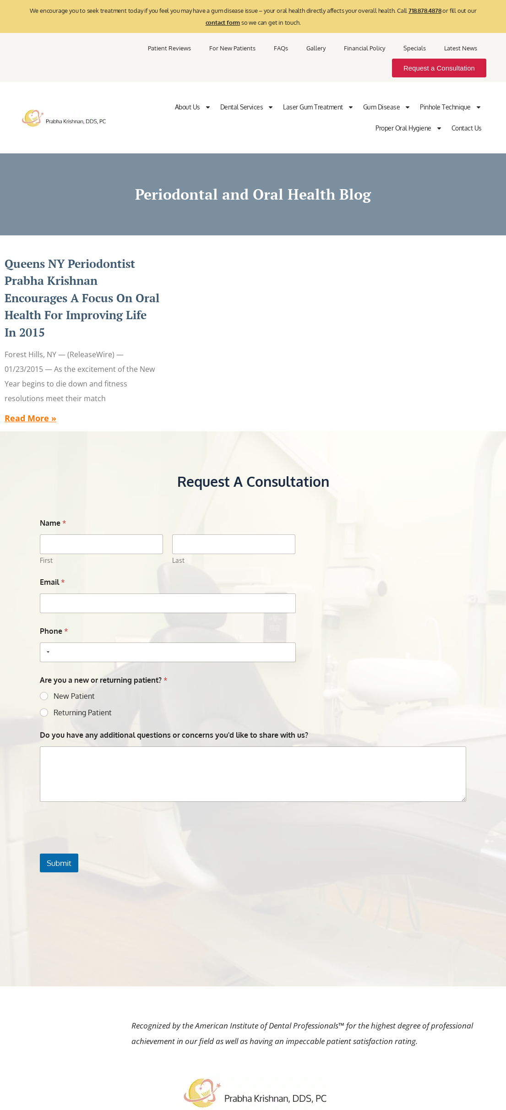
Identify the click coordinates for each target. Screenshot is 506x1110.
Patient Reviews (169, 48)
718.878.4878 (424, 10)
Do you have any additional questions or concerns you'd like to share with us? (174, 735)
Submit (59, 863)
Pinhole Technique (451, 107)
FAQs (281, 48)
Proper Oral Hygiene (408, 128)
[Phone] (167, 652)
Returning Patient (83, 712)
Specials (414, 48)
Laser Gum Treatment (318, 107)
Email (52, 582)
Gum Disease (387, 107)
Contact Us (467, 128)
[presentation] (109, 847)
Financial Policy (364, 48)
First (46, 560)
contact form (223, 22)
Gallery (316, 48)
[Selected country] (46, 652)
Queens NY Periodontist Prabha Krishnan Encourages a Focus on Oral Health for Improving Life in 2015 (82, 298)
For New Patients (232, 48)
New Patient (74, 696)
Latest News (460, 48)
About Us (193, 107)
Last (178, 560)
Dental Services (247, 107)
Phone (54, 631)
